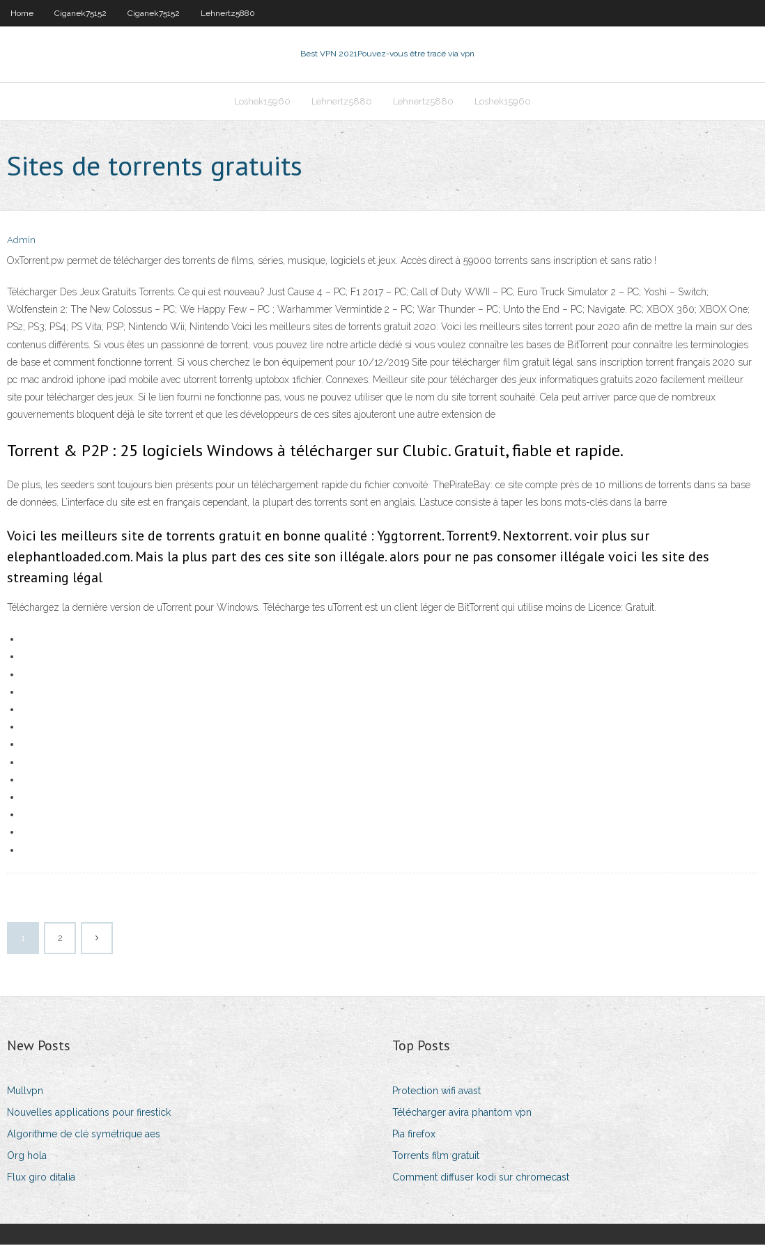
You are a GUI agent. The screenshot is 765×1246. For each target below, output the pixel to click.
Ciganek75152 (80, 13)
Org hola (27, 1156)
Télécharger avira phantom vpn (462, 1113)
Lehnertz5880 (228, 13)
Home (21, 13)
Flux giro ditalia (41, 1179)
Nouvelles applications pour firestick (89, 1113)
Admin (21, 242)
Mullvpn (25, 1092)
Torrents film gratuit (435, 1156)
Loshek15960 (262, 102)
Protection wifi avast (436, 1092)
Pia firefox (413, 1135)
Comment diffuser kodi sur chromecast (480, 1179)
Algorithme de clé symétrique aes (83, 1135)
